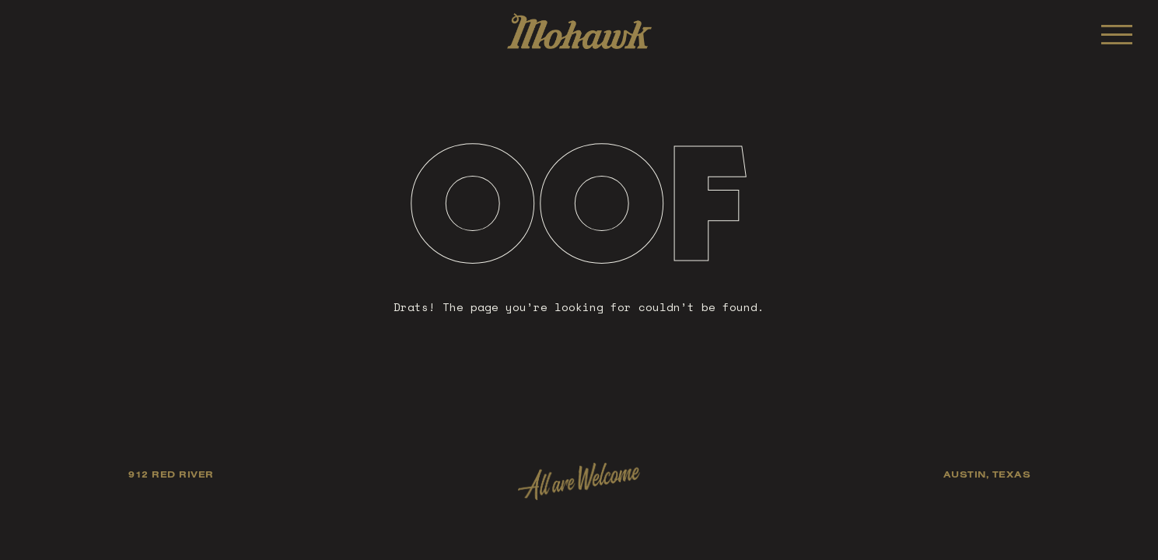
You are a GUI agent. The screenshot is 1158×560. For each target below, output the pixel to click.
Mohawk (579, 31)
